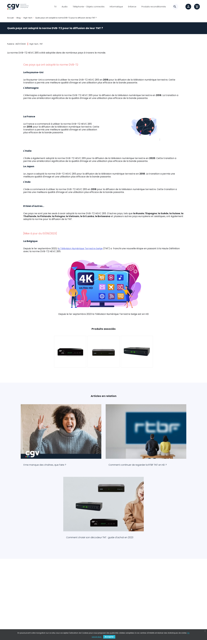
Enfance (132, 6)
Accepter (109, 637)
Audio (65, 6)
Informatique (116, 6)
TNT (41, 44)
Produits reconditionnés (153, 6)
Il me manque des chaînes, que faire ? (36, 451)
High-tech (33, 44)
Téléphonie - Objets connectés (89, 6)
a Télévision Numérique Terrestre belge (80, 248)
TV (55, 6)
